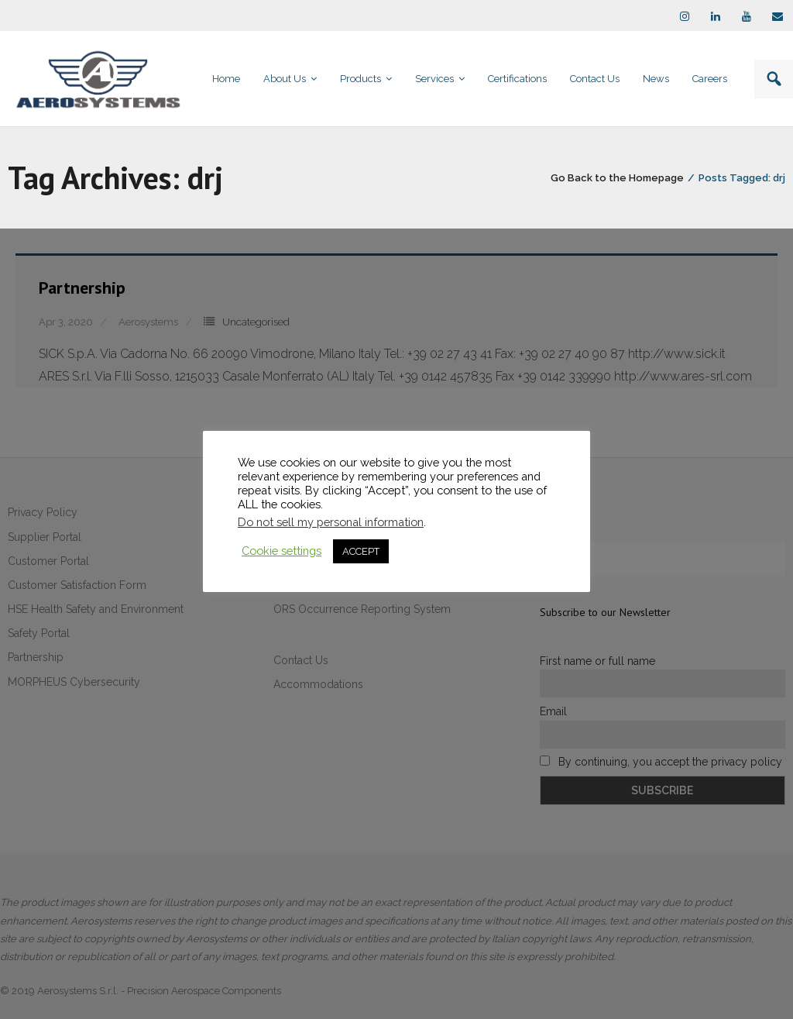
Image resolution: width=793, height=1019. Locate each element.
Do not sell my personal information (331, 521)
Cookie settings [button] (281, 550)
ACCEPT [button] (360, 551)
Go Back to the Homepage (617, 178)
